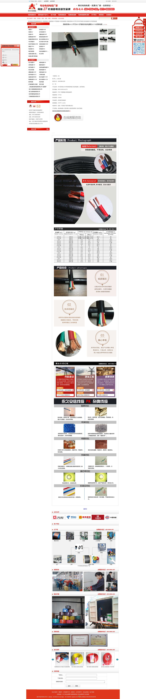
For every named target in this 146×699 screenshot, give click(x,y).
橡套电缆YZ (42, 65)
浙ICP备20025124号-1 (42, 697)
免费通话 (15, 64)
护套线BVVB (42, 29)
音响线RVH (42, 49)
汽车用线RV (31, 41)
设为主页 (114, 1)
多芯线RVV (79, 692)
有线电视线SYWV (43, 44)
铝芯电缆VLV (31, 67)
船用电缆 (30, 81)
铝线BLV (30, 32)
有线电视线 (54, 18)
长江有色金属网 (66, 694)
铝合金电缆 (61, 18)
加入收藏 (108, 1)
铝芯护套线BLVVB (33, 44)
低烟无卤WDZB (32, 77)
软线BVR (30, 34)
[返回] (85, 509)
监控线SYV (42, 46)
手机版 (32, 1)
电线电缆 (45, 21)
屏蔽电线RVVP (43, 34)
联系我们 (101, 15)
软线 (43, 18)
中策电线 (57, 21)
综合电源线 (63, 21)
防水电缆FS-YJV (43, 77)
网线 (49, 18)
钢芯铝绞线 (31, 51)
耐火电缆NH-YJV (43, 79)
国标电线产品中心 (43, 15)
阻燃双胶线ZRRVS (33, 39)
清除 (47, 129)
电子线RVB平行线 (43, 41)
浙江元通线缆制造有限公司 (35, 89)
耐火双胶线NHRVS (44, 39)
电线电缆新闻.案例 (83, 15)
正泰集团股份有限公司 (34, 96)
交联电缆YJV (31, 65)
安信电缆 (87, 694)
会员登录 (46, 1)
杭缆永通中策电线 (32, 56)
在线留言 (108, 15)
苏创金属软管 (81, 694)
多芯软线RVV (42, 32)
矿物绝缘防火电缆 (32, 84)
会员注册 (52, 1)
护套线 (39, 18)
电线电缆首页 (32, 15)
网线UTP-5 (31, 46)
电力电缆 (53, 15)
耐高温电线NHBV (43, 36)
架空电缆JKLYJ (32, 74)
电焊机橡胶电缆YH (44, 67)
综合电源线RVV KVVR (44, 51)
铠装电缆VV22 (42, 72)
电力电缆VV (31, 62)
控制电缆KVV (42, 62)
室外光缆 (41, 84)
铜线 (35, 18)
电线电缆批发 (62, 15)
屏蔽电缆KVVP (32, 72)
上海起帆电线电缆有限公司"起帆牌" (38, 86)
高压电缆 (41, 81)
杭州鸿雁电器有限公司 (34, 94)
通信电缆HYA (42, 69)
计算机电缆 (42, 74)
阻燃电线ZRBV (32, 36)
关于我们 (94, 15)
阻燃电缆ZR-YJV (32, 79)
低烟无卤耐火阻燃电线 (33, 53)
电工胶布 (41, 53)
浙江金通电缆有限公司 (34, 91)
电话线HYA (31, 49)
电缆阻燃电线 (74, 694)
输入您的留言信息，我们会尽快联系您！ (11, 51)
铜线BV (60, 692)
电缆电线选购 (72, 15)
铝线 (46, 18)
